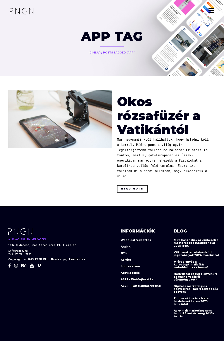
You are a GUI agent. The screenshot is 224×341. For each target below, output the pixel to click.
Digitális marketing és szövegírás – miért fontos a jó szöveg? (196, 289)
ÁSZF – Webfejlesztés (137, 279)
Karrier (126, 259)
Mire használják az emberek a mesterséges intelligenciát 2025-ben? (196, 243)
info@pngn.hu (18, 250)
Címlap (95, 52)
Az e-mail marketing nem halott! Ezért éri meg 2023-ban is (194, 313)
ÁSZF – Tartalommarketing (141, 285)
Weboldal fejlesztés (136, 240)
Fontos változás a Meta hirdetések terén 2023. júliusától (191, 301)
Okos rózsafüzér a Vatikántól (159, 115)
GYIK (124, 253)
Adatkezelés (130, 272)
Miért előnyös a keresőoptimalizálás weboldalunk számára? (191, 264)
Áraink (125, 246)
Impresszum (130, 266)
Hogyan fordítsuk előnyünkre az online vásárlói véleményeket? (196, 276)
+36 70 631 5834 (19, 253)
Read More (132, 188)
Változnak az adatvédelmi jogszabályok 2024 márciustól (196, 254)
